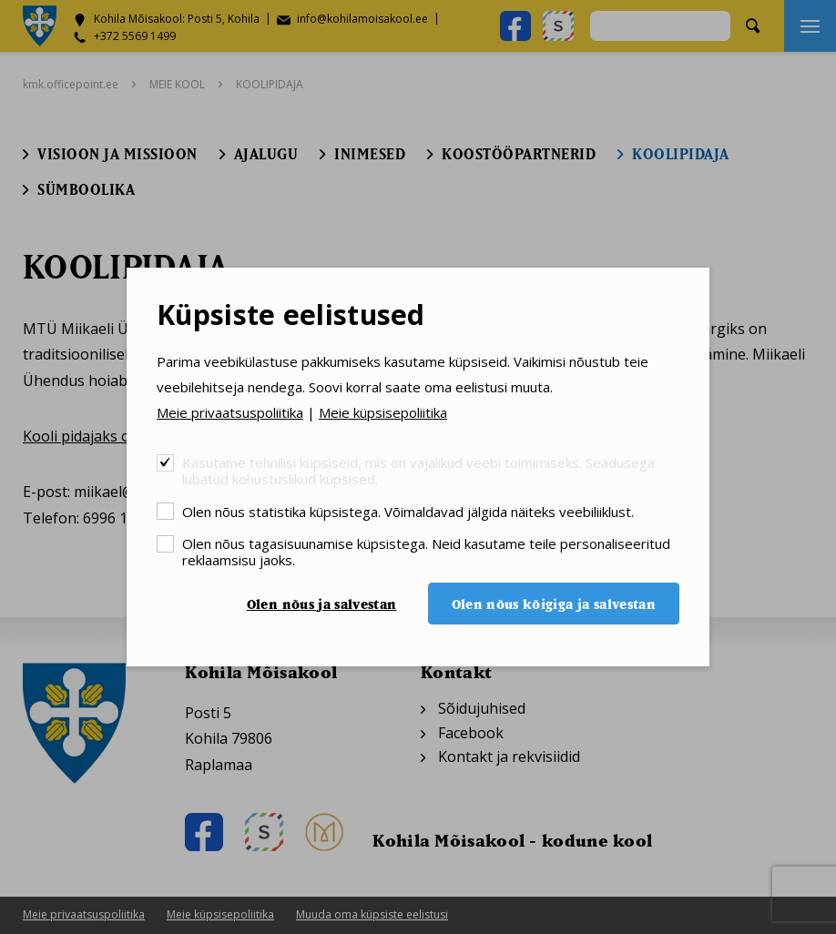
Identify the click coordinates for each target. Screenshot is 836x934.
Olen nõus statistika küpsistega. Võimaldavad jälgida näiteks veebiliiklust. (408, 511)
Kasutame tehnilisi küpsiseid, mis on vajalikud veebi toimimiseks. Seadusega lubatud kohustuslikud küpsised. (418, 470)
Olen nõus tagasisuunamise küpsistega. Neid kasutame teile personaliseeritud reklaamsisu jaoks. (426, 551)
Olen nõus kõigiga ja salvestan (554, 604)
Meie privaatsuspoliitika (230, 412)
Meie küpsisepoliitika (383, 412)
